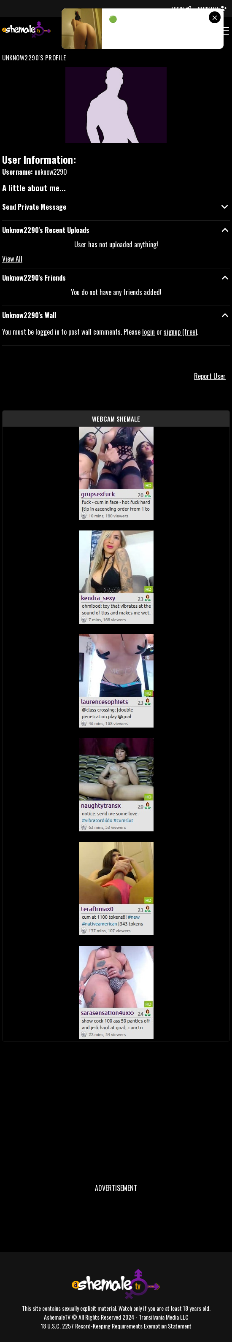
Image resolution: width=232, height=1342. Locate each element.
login (148, 332)
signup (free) (180, 332)
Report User (210, 376)
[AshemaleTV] (26, 30)
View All (12, 259)
